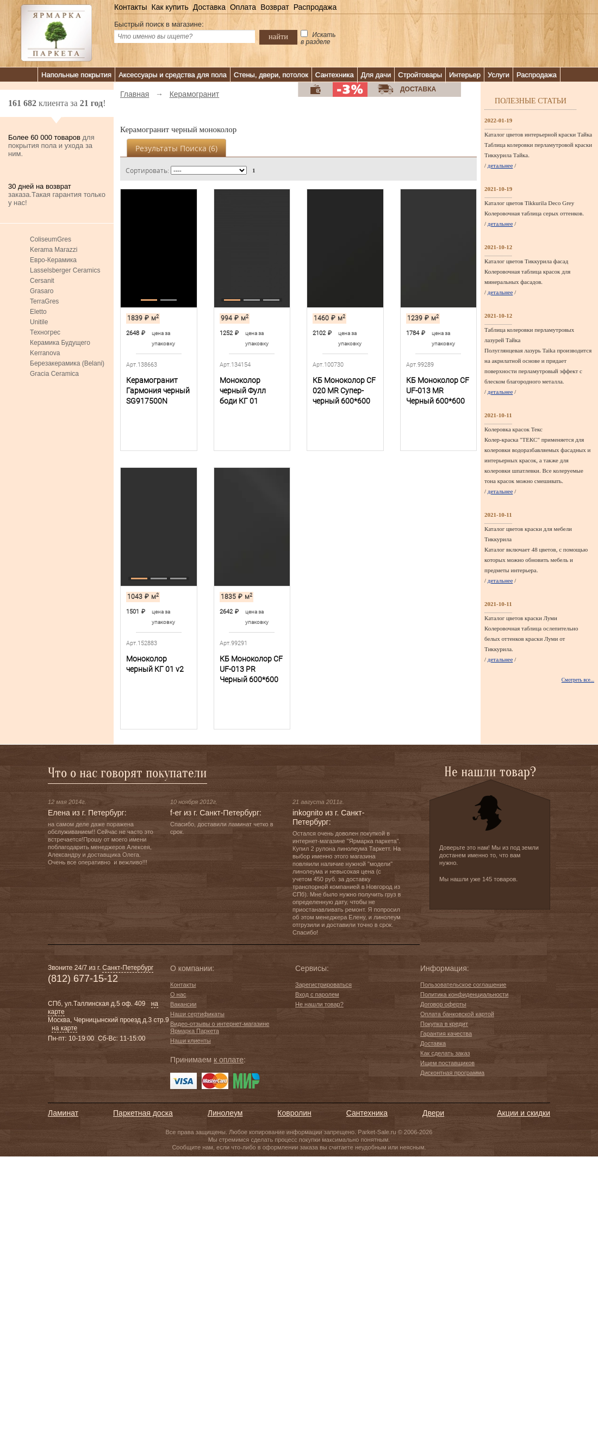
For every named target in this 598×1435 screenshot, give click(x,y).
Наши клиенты (190, 1040)
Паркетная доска (143, 1113)
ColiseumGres (50, 239)
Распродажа (315, 7)
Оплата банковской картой (457, 1014)
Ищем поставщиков (447, 1063)
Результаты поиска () (176, 148)
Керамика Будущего (60, 343)
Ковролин (294, 1113)
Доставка (209, 7)
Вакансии (183, 1004)
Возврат (274, 7)
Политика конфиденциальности (464, 994)
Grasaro (41, 291)
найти (278, 36)
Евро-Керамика (53, 260)
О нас (178, 994)
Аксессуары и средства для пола (173, 75)
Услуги (498, 75)
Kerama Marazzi (53, 249)
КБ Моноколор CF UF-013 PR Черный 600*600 (251, 669)
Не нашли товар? (319, 1004)
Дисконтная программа (452, 1072)
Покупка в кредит (444, 1023)
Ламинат (63, 1113)
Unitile (39, 322)
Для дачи (376, 75)
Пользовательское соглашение (463, 984)
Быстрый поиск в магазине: (159, 24)
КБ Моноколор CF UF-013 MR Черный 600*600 (437, 390)
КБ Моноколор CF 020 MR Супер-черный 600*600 (344, 390)
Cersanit (42, 280)
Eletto (38, 312)
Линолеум (225, 1113)
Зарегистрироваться (323, 984)
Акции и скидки (523, 1113)
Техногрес (45, 332)
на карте (64, 1028)
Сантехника (334, 75)
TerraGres (44, 301)
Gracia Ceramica (54, 374)
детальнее (500, 165)
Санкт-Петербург (127, 968)
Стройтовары (420, 75)
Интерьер (465, 75)
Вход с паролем (317, 994)
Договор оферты (443, 1004)
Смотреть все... (578, 680)
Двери (433, 1113)
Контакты (130, 7)
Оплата (243, 7)
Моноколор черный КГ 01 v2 (155, 663)
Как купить (169, 7)
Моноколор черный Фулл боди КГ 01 (243, 390)
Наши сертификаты (197, 1014)
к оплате (229, 1059)
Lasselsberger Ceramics (65, 270)
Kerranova (45, 353)
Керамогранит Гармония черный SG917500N (158, 390)
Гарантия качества (446, 1033)
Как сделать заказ (445, 1053)
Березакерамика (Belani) (67, 363)
